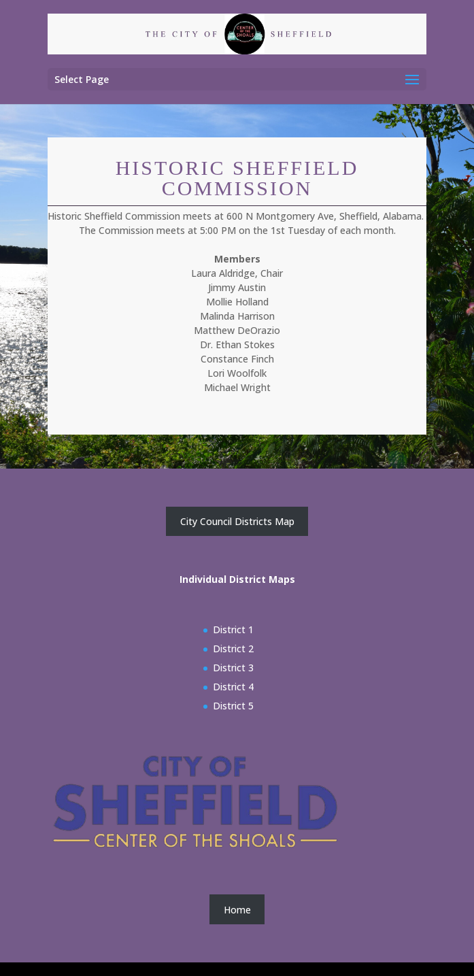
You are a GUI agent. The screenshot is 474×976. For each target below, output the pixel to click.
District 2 (233, 648)
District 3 (233, 667)
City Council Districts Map (237, 521)
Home (237, 909)
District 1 (233, 629)
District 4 (233, 686)
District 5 (233, 705)
